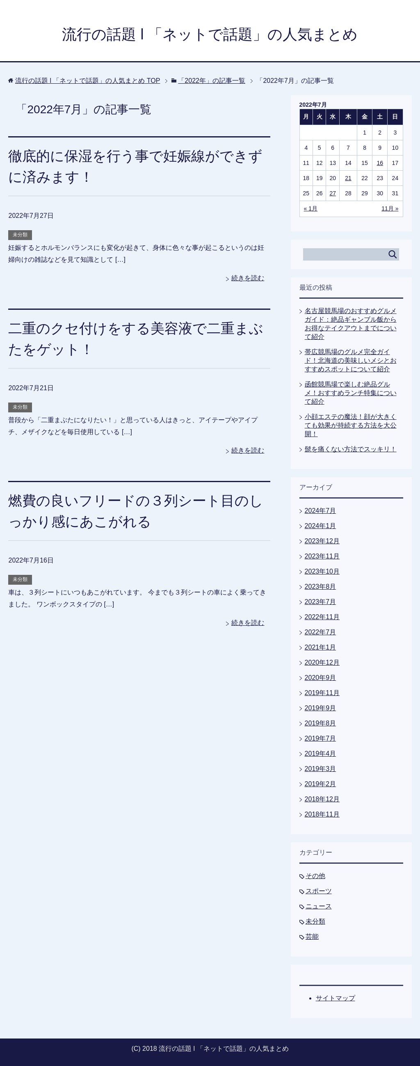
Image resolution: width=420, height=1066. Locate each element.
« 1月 (310, 208)
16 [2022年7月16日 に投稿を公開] (380, 163)
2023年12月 (322, 541)
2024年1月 (320, 525)
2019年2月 (320, 783)
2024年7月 (320, 510)
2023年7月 (320, 601)
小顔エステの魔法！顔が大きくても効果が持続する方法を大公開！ (351, 425)
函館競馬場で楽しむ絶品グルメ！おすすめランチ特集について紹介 (351, 393)
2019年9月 (320, 708)
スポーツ (319, 891)
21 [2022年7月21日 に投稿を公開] (348, 178)
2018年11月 (322, 814)
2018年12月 (322, 799)
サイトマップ (335, 998)
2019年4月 (320, 753)
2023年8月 (320, 586)
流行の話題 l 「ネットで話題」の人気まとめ (210, 34)
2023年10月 (322, 571)
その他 (315, 875)
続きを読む (247, 278)
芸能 (312, 936)
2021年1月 (320, 647)
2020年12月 (322, 662)
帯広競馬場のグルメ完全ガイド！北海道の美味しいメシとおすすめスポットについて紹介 (351, 360)
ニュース (319, 906)
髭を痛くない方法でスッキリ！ (351, 449)
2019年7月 (320, 738)
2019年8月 (320, 723)
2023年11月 (322, 556)
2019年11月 (322, 692)
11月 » (389, 208)
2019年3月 (320, 768)
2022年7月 (320, 632)
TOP (87, 80)
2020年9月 (320, 677)
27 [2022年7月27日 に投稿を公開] (332, 193)
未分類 (20, 235)
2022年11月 (322, 616)
